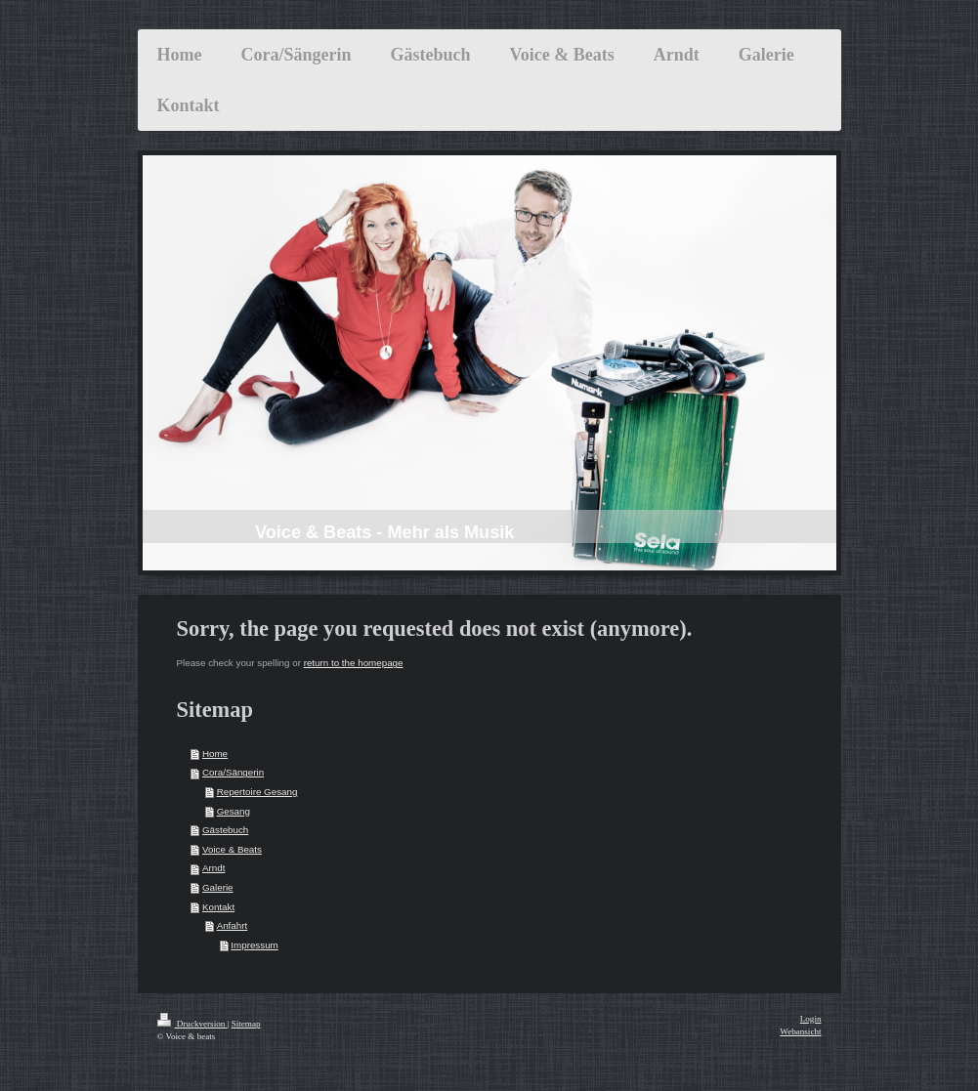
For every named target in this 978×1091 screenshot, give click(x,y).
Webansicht (800, 1031)
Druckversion (192, 1023)
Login (811, 1019)
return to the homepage (354, 662)
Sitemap (246, 1023)
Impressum (254, 945)
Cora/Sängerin (233, 772)
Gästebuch (225, 829)
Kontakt (218, 907)
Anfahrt (232, 925)
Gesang (233, 811)
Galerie (218, 887)
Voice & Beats (232, 849)
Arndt (213, 867)
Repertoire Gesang (257, 791)
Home (215, 753)
